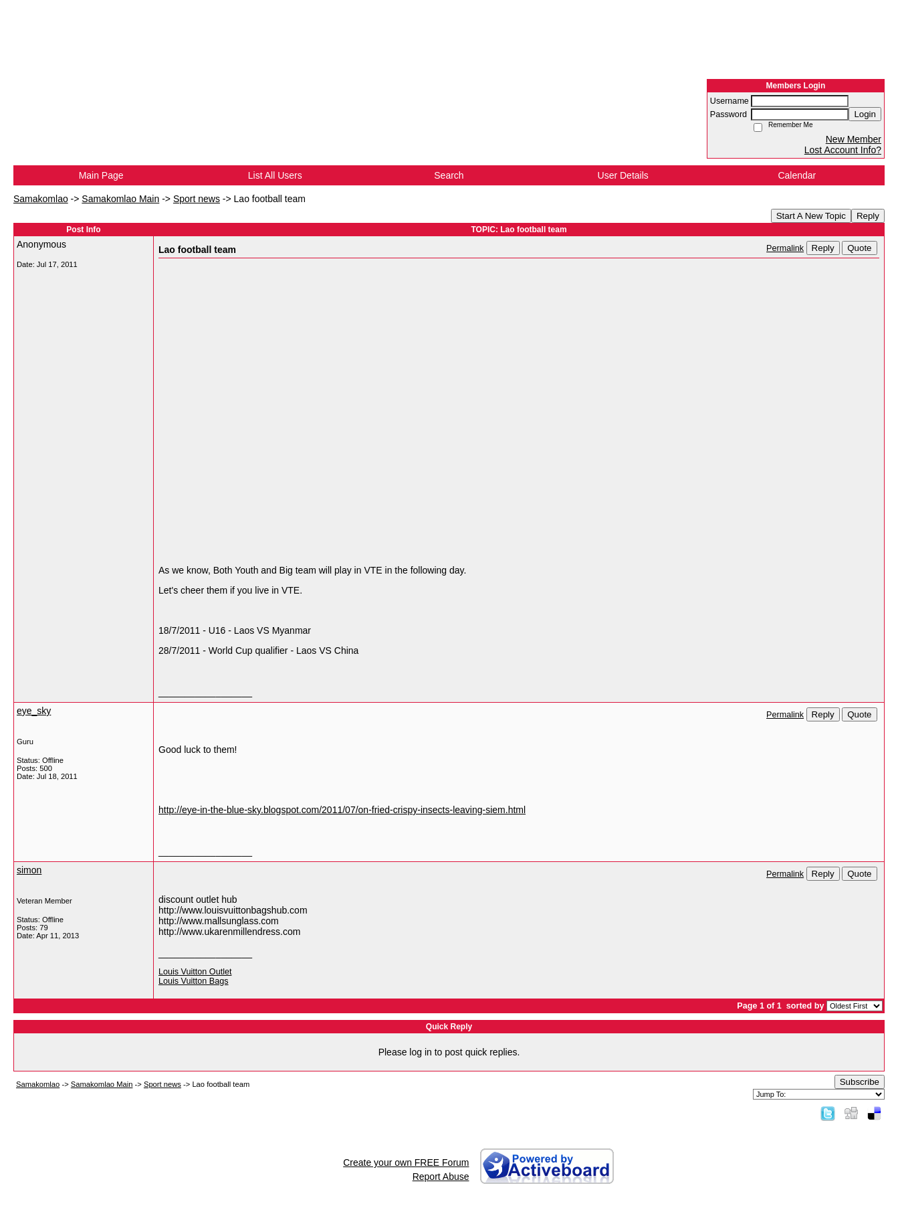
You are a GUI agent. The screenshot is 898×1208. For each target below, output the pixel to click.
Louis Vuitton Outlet (194, 971)
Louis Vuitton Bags (193, 981)
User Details (623, 175)
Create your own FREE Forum (406, 1162)
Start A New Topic (811, 216)
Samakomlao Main (120, 198)
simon (29, 870)
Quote (859, 248)
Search (448, 175)
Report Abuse (441, 1176)
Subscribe (859, 1082)
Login (865, 114)
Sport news (196, 198)
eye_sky (34, 710)
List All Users (275, 175)
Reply (868, 216)
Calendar (797, 175)
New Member (853, 139)
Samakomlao (40, 198)
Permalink (785, 248)
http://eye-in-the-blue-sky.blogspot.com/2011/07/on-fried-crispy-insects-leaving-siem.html (342, 809)
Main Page (101, 175)
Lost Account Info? (842, 150)
